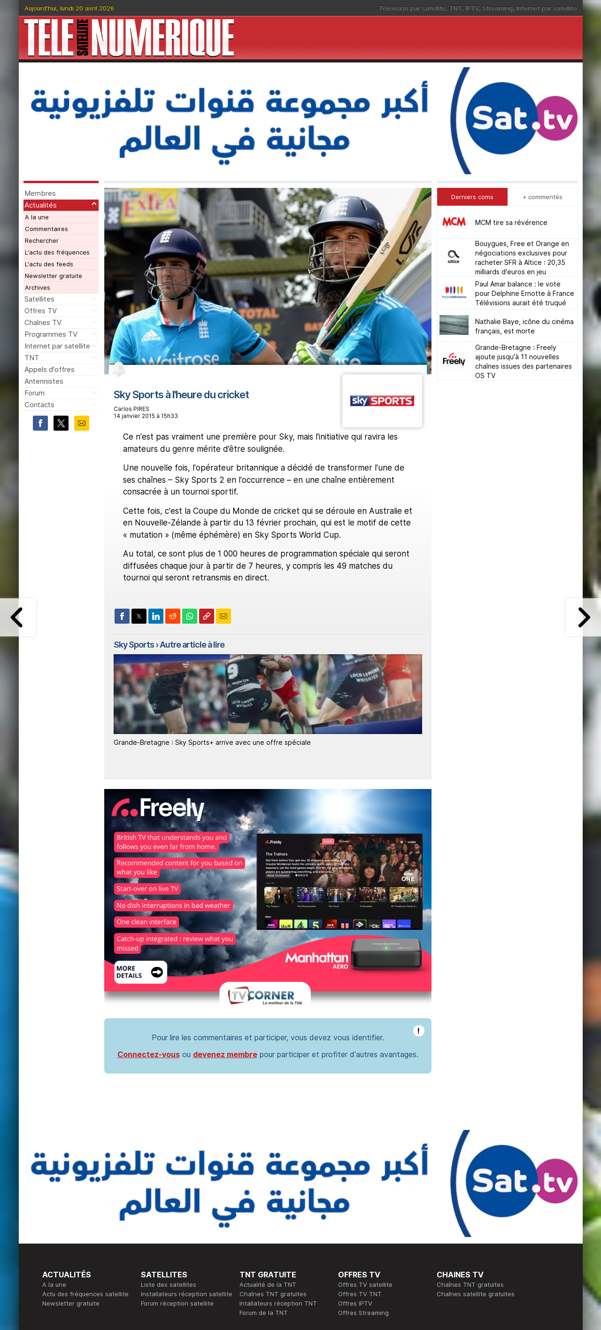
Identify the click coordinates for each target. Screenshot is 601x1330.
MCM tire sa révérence (511, 222)
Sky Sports (134, 645)
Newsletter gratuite (53, 275)
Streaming (498, 8)
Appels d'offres (49, 369)
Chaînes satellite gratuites (476, 1294)
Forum (34, 392)
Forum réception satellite (177, 1303)
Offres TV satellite (365, 1284)
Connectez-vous (148, 1054)
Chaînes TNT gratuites (273, 1294)
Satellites (39, 298)
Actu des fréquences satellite (85, 1294)
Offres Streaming (363, 1312)
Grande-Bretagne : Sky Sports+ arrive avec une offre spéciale (212, 742)
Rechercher (42, 240)
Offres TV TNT (360, 1294)
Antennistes (43, 381)
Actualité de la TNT (267, 1284)
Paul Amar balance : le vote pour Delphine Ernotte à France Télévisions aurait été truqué (524, 293)
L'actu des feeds (49, 264)
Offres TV (40, 310)
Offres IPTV (355, 1303)
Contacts (39, 404)
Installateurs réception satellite (186, 1294)
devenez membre (225, 1054)
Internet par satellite (546, 8)
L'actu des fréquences (57, 252)
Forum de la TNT (263, 1312)
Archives (37, 287)
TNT (455, 8)
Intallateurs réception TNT (278, 1303)
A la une (37, 217)
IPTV (472, 8)
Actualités (40, 205)
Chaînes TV (43, 322)
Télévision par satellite (412, 8)
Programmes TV (50, 334)
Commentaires (46, 228)
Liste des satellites (168, 1284)
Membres (40, 193)
